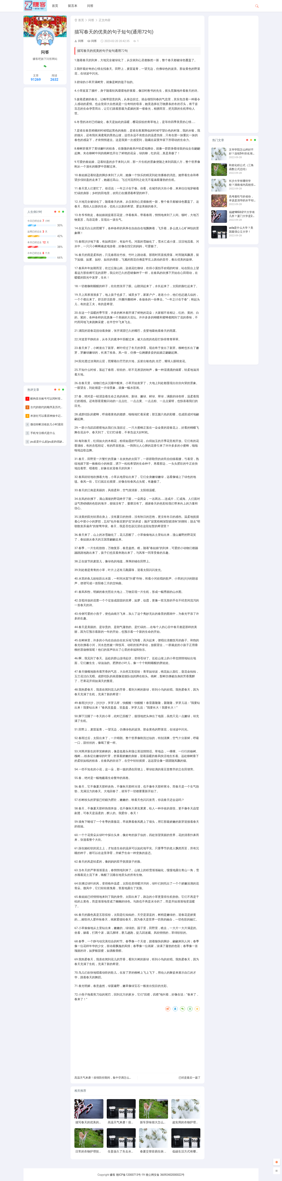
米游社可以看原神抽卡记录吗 (48, 415)
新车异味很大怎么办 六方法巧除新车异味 (167, 1122)
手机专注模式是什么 (42, 433)
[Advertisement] (45, 146)
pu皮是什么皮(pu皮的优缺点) (48, 441)
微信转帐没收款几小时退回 (46, 424)
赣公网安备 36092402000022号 (165, 1174)
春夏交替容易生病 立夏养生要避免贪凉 (165, 1151)
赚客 (112, 1174)
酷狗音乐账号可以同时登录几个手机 (52, 398)
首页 (55, 6)
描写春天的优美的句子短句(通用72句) (100, 1122)
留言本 (72, 6)
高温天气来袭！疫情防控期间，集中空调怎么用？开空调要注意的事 (115, 1077)
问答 (90, 6)
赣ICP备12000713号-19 (130, 1174)
